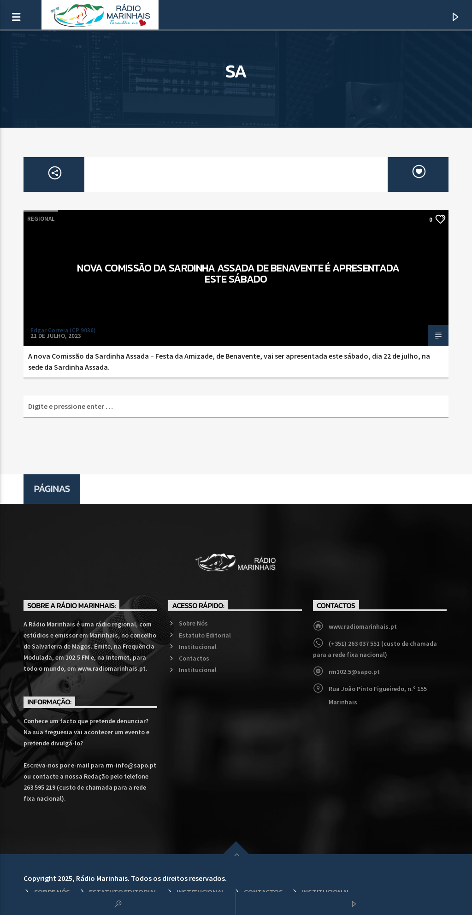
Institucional (198, 647)
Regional (40, 219)
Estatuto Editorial (205, 635)
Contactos (194, 658)
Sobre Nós (193, 623)
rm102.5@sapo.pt (354, 671)
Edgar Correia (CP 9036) (63, 330)
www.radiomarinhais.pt (363, 626)
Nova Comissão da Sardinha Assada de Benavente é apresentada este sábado (238, 273)
